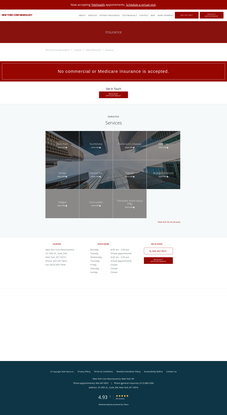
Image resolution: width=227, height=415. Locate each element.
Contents (78, 50)
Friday (112, 264)
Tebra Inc (70, 371)
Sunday (112, 272)
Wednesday (112, 257)
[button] (212, 15)
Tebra (126, 404)
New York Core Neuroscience (57, 50)
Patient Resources (93, 50)
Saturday (112, 268)
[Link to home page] (16, 15)
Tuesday (112, 253)
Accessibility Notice (153, 371)
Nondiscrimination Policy (128, 371)
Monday (112, 249)
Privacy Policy (84, 371)
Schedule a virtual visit (141, 5)
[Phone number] (158, 251)
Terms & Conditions (103, 371)
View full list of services (169, 222)
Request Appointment (113, 94)
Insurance (109, 50)
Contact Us (171, 371)
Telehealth (98, 5)
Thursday (112, 261)
